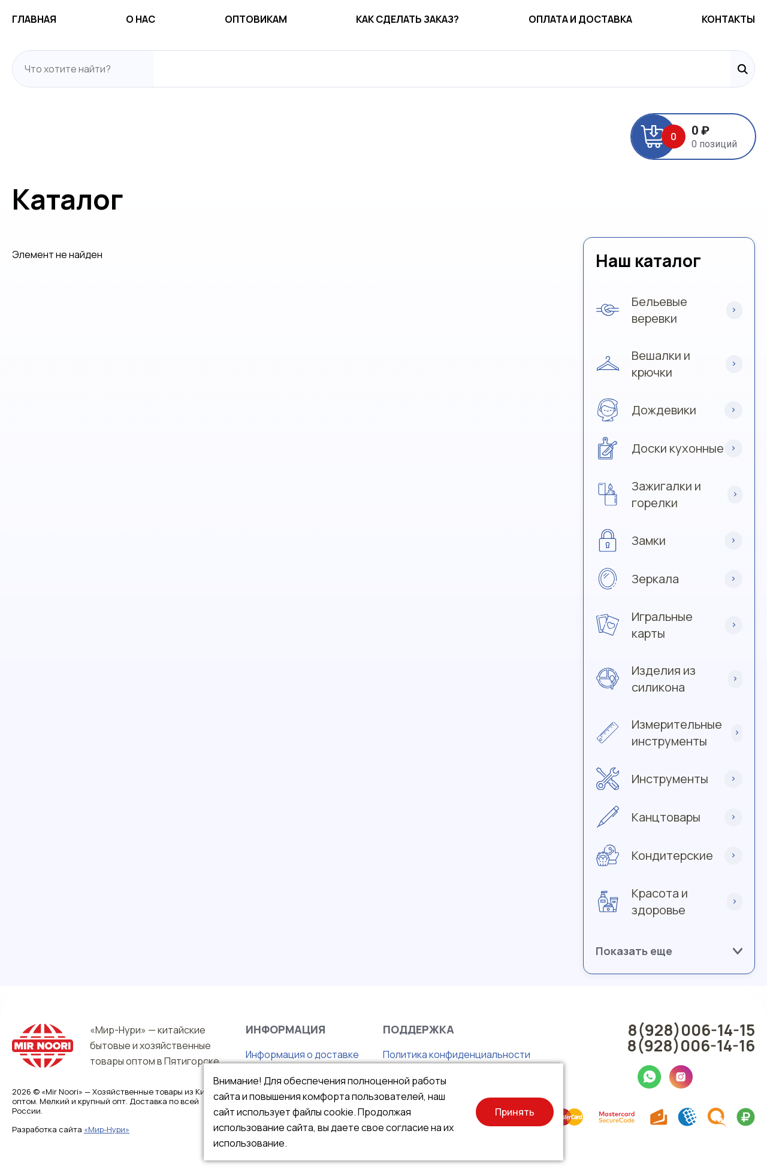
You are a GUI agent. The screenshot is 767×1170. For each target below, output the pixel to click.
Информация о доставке (302, 1054)
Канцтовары (666, 817)
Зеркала (655, 579)
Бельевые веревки (659, 309)
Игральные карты (662, 624)
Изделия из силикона (664, 678)
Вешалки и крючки (661, 363)
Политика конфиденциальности (456, 1054)
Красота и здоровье (660, 901)
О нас (140, 19)
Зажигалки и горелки (666, 494)
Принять (515, 1112)
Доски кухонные (678, 448)
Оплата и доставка (580, 19)
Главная (34, 19)
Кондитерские (672, 855)
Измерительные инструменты (677, 732)
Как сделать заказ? (407, 19)
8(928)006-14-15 (691, 1030)
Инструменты (670, 779)
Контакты (728, 19)
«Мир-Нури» (106, 1129)
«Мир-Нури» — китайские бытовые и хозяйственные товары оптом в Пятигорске (154, 1045)
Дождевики (664, 410)
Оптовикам (256, 19)
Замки (649, 540)
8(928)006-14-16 (691, 1045)
